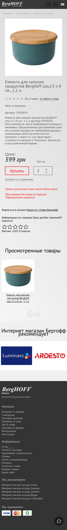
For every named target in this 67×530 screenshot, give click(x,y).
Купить (17, 171)
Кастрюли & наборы (13, 411)
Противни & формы (13, 427)
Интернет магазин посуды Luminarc (21, 488)
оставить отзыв (49, 98)
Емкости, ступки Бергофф (42, 209)
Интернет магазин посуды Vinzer (20, 484)
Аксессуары (8, 434)
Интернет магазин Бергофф (16, 396)
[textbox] (42, 170)
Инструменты (9, 431)
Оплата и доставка (12, 450)
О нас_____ (7, 446)
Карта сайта (8, 472)
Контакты (6, 462)
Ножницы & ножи (11, 421)
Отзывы (6, 456)
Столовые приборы (12, 418)
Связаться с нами (11, 466)
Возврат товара (10, 469)
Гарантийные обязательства (17, 453)
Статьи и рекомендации (15, 459)
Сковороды (8, 415)
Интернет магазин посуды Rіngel (20, 495)
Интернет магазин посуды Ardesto (20, 491)
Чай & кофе (8, 424)
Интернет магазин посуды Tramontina (22, 498)
